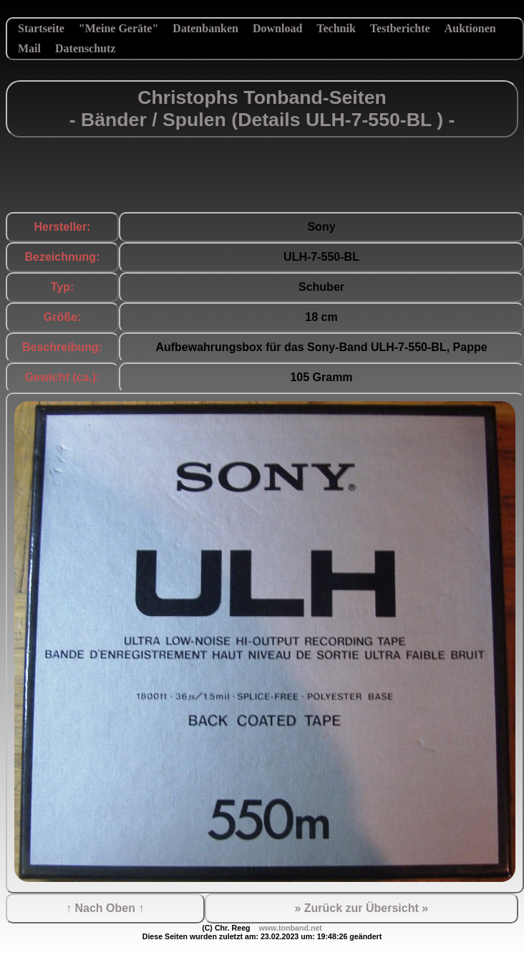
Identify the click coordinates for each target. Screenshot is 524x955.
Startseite (41, 28)
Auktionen (470, 28)
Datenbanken (205, 28)
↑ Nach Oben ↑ (105, 908)
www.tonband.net (289, 927)
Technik (336, 28)
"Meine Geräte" (119, 28)
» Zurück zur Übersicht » (361, 908)
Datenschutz (85, 48)
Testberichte (400, 28)
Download (277, 28)
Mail (29, 48)
